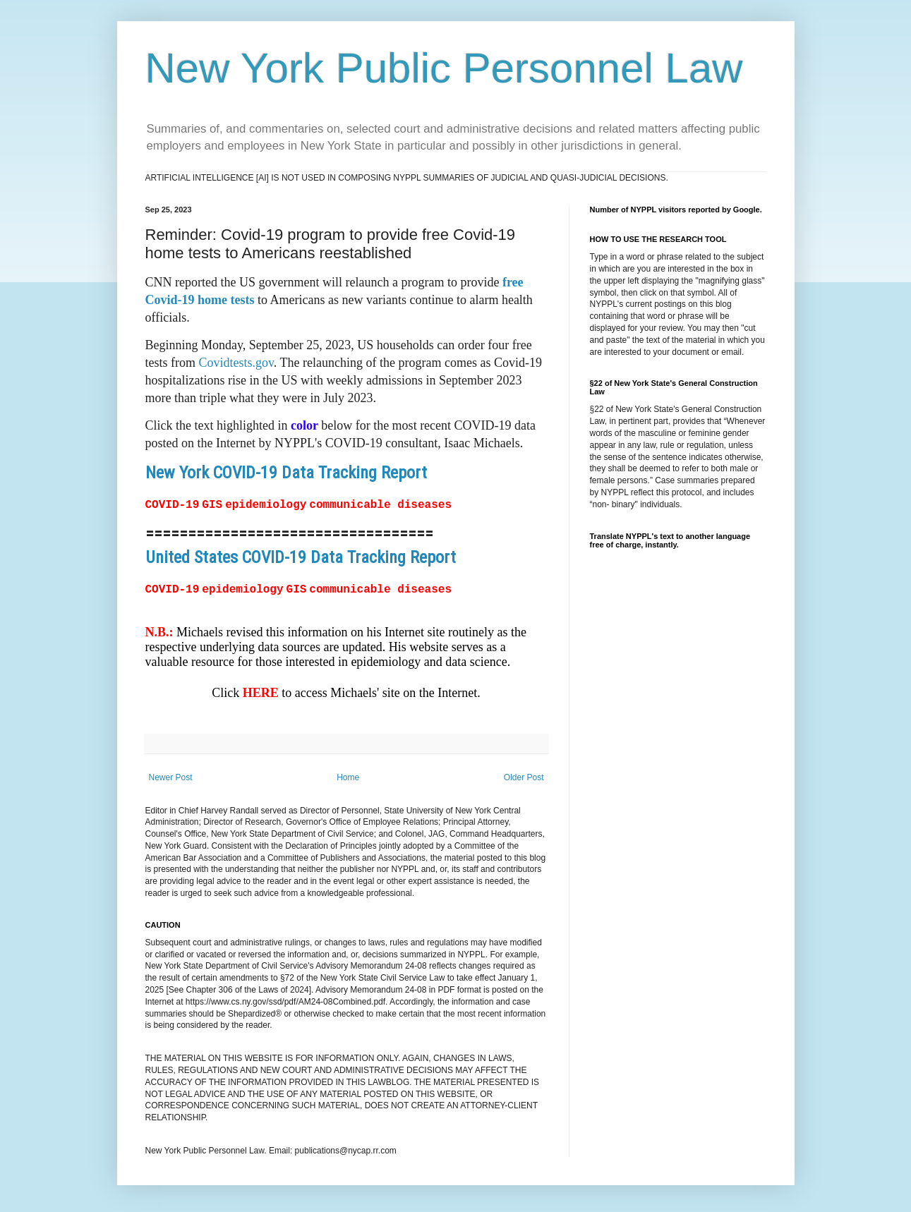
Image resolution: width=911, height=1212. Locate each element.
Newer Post (171, 775)
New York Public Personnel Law (444, 68)
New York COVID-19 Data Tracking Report (286, 473)
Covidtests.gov (236, 363)
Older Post (524, 775)
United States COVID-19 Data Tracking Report (300, 556)
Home (348, 775)
